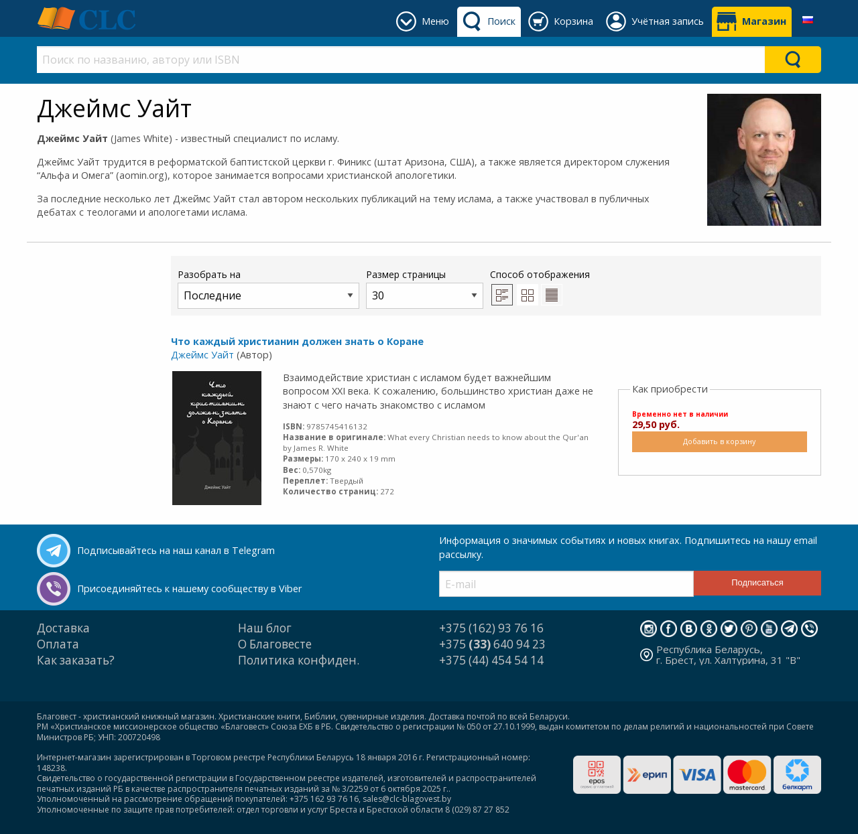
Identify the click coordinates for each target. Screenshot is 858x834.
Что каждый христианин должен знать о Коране (297, 341)
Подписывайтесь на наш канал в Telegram (176, 550)
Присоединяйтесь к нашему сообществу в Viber (189, 588)
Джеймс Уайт (202, 354)
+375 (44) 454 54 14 (491, 660)
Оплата (58, 644)
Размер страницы (424, 288)
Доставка (63, 628)
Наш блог (265, 628)
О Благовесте (275, 644)
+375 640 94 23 (492, 644)
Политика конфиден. (298, 660)
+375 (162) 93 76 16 (491, 628)
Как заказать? (76, 660)
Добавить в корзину (719, 441)
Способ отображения (540, 286)
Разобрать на (268, 288)
